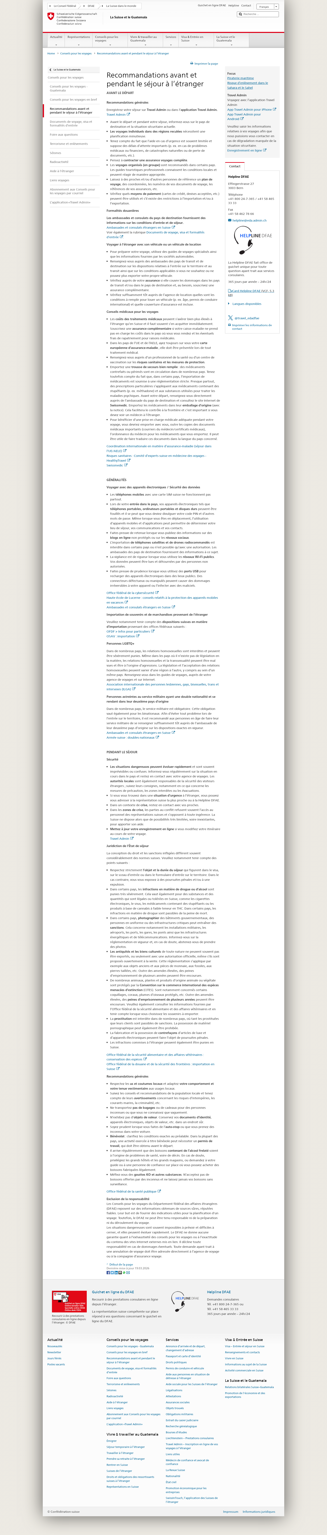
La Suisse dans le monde (121, 6)
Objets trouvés (175, 1408)
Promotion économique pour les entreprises (186, 1490)
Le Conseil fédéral (65, 6)
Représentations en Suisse (123, 1487)
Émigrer (112, 1440)
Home (51, 53)
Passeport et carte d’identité (183, 1356)
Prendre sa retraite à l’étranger (126, 1459)
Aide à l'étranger (117, 1402)
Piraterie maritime (240, 78)
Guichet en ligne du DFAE (113, 1292)
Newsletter (54, 1352)
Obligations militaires (179, 1414)
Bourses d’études (176, 1432)
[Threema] (120, 1272)
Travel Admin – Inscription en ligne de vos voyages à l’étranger (192, 1446)
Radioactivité (115, 1396)
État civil (171, 1482)
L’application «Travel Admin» (125, 1424)
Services (171, 40)
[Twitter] (112, 1272)
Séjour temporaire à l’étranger (126, 1447)
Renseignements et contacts (242, 1352)
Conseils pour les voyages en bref (127, 1352)
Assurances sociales (178, 1402)
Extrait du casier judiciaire (182, 1420)
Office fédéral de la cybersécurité (132, 593)
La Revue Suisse (175, 1470)
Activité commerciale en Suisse (244, 1370)
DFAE (91, 6)
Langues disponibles (246, 304)
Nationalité (173, 1476)
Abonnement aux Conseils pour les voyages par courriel (133, 1416)
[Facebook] (109, 1272)
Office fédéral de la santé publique (134, 1191)
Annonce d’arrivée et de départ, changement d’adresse (185, 1348)
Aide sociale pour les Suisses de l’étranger (192, 1384)
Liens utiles (173, 1454)
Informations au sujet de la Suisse (246, 1364)
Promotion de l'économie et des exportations (245, 1395)
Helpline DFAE (219, 1292)
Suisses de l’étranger (119, 1470)
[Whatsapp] (124, 1272)
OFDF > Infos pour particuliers (130, 631)
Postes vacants (56, 1364)
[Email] (128, 1272)
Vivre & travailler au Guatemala (145, 40)
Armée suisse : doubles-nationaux (133, 737)
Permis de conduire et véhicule (185, 1368)
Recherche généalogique (181, 1426)
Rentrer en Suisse (117, 1464)
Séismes (111, 1390)
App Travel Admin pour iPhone (251, 110)
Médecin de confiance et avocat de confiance (187, 1462)
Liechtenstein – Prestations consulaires (190, 1438)
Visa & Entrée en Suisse (196, 40)
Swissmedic (117, 465)
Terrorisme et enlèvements (123, 1384)
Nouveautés (54, 1346)
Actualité (56, 40)
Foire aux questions (119, 1378)
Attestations (173, 1396)
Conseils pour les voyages (110, 40)
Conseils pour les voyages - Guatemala (130, 1346)
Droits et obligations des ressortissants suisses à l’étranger (130, 1478)
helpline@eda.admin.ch (250, 220)
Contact (232, 166)
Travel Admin (118, 115)
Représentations (78, 40)
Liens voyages (115, 1408)
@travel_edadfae (247, 318)
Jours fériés (54, 1358)
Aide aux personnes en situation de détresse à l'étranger (188, 1376)
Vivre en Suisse (234, 1358)
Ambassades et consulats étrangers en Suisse (141, 227)
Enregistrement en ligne (246, 150)
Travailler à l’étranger (120, 1453)
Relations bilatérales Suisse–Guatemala (249, 1387)
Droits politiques (176, 1362)
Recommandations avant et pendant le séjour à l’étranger (131, 1360)
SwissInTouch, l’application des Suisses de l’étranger (192, 1500)
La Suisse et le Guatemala (231, 40)
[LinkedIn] (116, 1272)
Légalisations (174, 1390)
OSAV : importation (123, 636)
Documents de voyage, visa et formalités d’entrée (131, 1370)
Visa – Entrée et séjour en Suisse (244, 1346)
